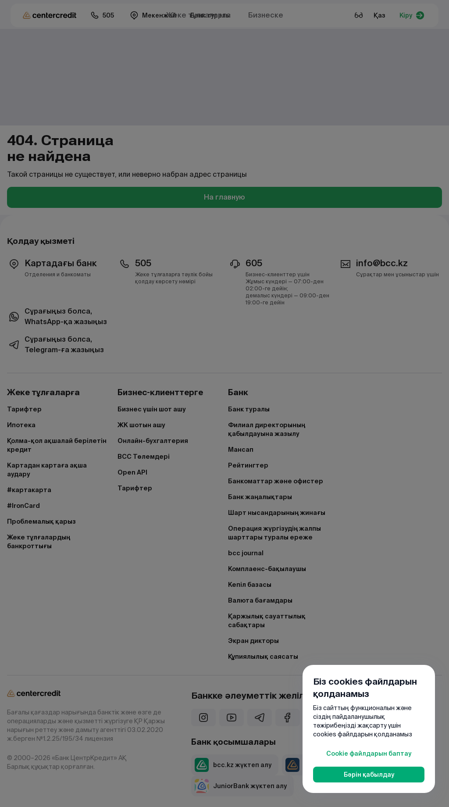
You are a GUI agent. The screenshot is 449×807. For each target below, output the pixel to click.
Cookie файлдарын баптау (368, 753)
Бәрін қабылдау (369, 774)
